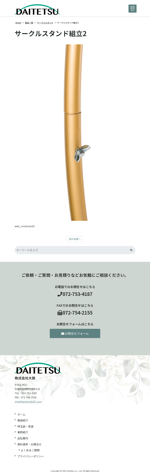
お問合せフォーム (75, 333)
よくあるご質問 (30, 450)
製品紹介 (22, 420)
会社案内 (22, 438)
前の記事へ (75, 239)
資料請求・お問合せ (29, 444)
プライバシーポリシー (30, 456)
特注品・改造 (25, 426)
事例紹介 (22, 432)
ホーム (21, 414)
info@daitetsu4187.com (28, 401)
